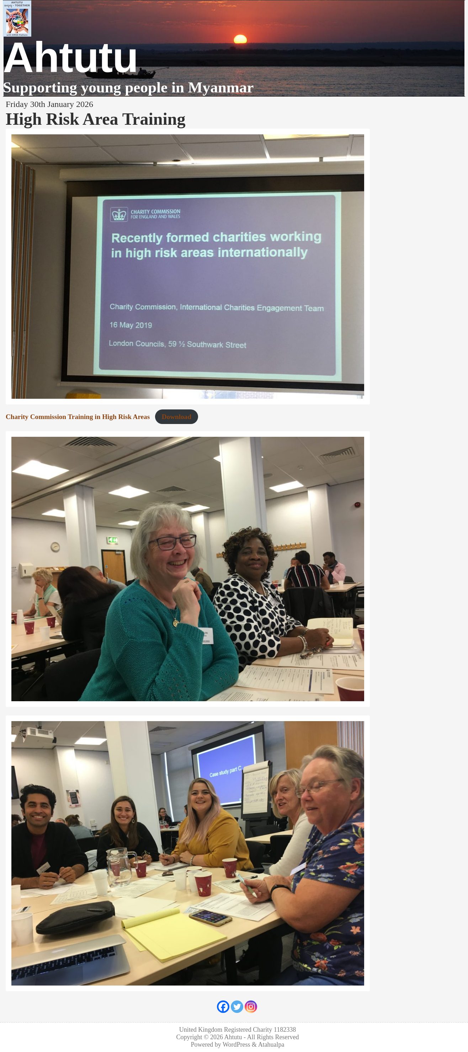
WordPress (236, 1044)
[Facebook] (223, 1006)
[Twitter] (237, 1006)
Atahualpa (271, 1044)
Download (176, 416)
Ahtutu (70, 57)
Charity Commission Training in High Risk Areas (78, 416)
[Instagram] (251, 1006)
